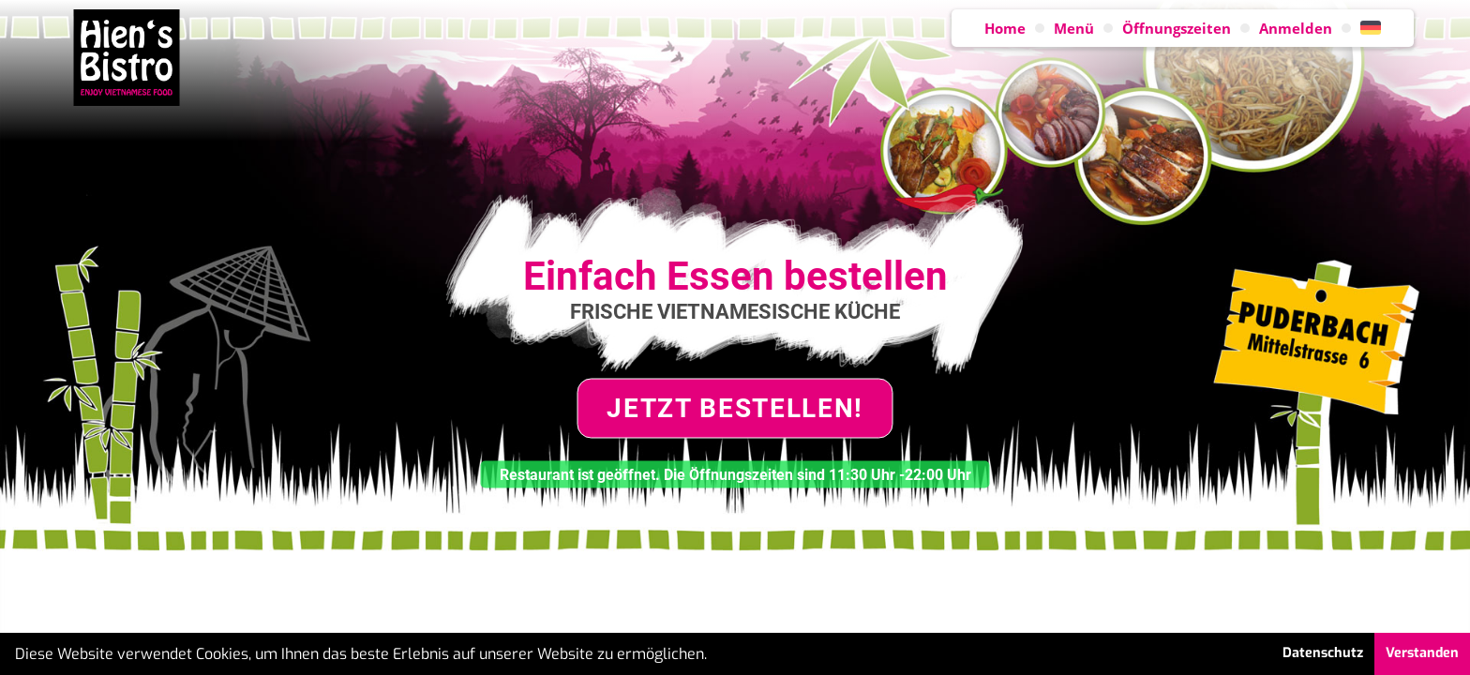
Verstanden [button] (1422, 653)
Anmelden (1295, 28)
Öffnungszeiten (1176, 28)
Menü (1074, 28)
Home (1005, 28)
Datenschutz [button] (1322, 653)
